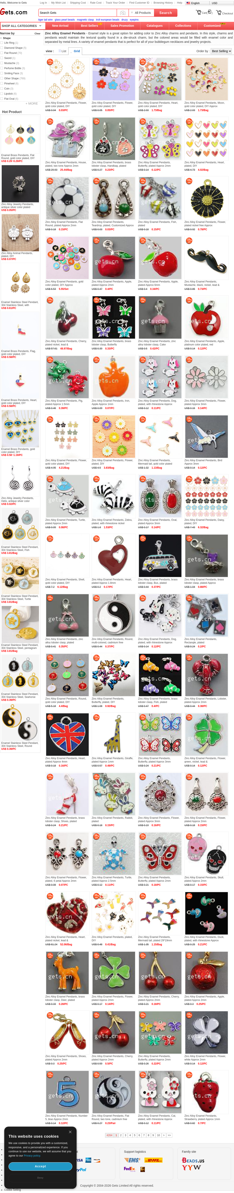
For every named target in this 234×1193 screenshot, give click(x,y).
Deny (40, 1178)
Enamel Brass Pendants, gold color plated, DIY (18, 451)
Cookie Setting (12, 1189)
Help (179, 2)
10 (158, 1135)
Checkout (227, 13)
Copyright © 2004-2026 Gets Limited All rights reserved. (117, 1185)
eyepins (134, 19)
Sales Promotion (122, 25)
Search (165, 13)
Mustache (11, 63)
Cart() (207, 12)
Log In (43, 2)
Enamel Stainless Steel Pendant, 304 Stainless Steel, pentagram (20, 647)
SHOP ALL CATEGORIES (19, 26)
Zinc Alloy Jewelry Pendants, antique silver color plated (17, 206)
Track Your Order (115, 2)
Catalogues (155, 25)
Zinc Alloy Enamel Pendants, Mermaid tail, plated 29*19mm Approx (155, 940)
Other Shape (14, 78)
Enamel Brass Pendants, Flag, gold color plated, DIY (18, 353)
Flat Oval (11, 98)
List (64, 51)
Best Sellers (89, 25)
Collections (183, 25)
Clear (37, 33)
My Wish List (58, 2)
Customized (212, 25)
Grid (77, 51)
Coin (8, 88)
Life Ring (11, 42)
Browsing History (163, 2)
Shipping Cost (78, 2)
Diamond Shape (15, 47)
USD (214, 3)
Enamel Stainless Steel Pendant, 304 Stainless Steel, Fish (20, 549)
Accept (40, 1166)
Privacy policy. (32, 1155)
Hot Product (12, 112)
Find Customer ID (139, 2)
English (195, 3)
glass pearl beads (65, 19)
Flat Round (13, 53)
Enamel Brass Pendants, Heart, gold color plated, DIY (19, 402)
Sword (9, 58)
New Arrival (60, 25)
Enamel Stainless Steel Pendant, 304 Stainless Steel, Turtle (20, 598)
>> (169, 1135)
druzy (124, 19)
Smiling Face (13, 73)
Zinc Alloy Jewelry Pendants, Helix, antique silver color (17, 500)
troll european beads (107, 19)
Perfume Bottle (14, 68)
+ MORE (32, 103)
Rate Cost (95, 2)
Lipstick (10, 93)
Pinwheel (11, 83)
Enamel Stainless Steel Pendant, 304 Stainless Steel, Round (20, 744)
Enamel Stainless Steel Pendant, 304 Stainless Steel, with (20, 304)
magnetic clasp (85, 19)
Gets (13, 11)
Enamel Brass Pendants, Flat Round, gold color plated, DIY (18, 157)
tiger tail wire (45, 19)
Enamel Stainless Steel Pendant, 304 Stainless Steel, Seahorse (20, 695)
